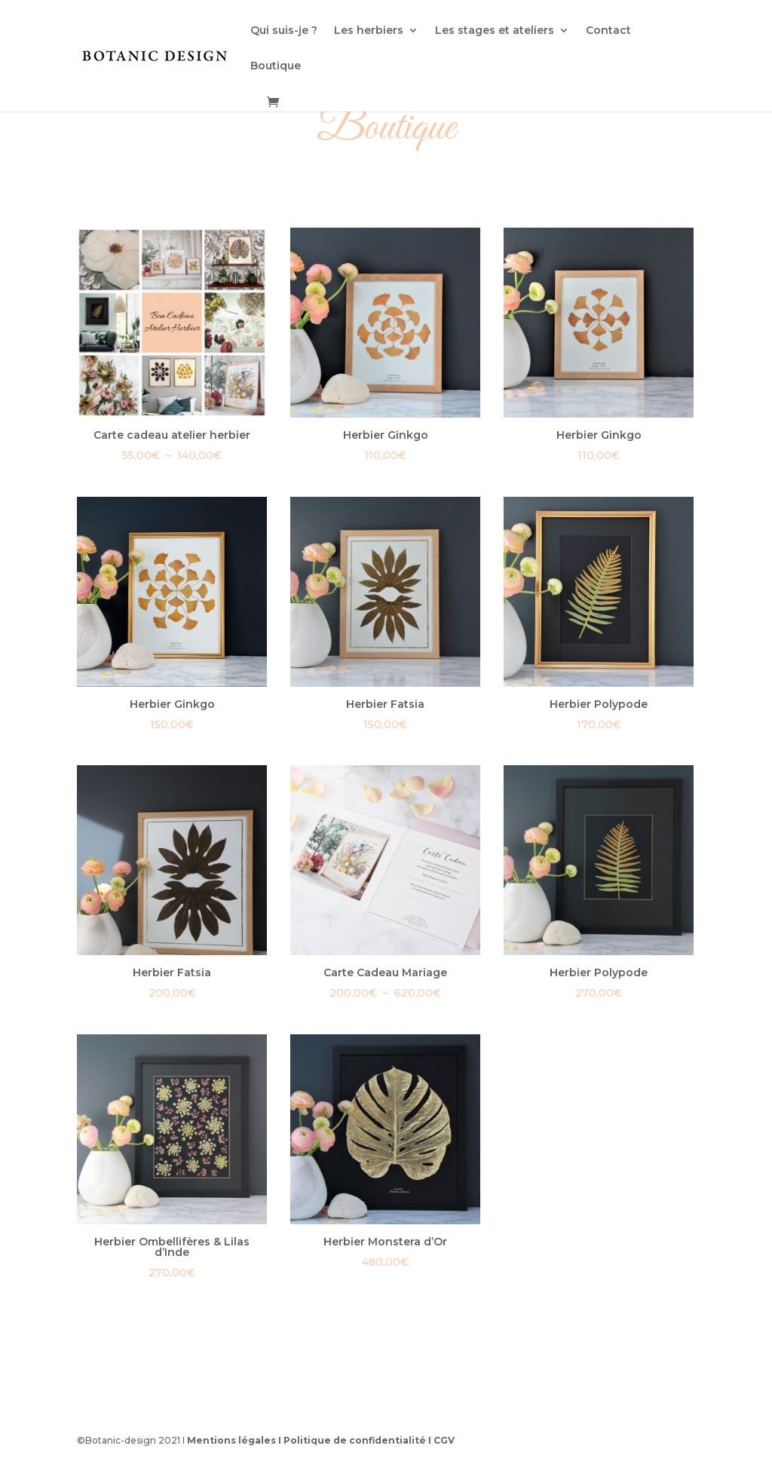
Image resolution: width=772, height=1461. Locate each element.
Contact (608, 31)
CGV (444, 1440)
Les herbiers (368, 31)
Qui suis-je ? (283, 31)
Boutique (275, 66)
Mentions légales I (235, 1440)
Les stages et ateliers (494, 31)
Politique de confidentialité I (358, 1440)
